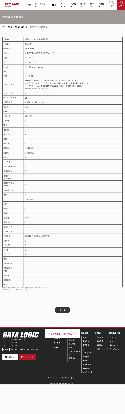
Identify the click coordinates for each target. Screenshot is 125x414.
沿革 (70, 377)
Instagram (114, 374)
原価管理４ (87, 393)
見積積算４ (87, 386)
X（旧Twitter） (115, 378)
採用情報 (102, 6)
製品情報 (73, 6)
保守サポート (88, 401)
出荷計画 (86, 374)
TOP (29, 5)
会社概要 (72, 373)
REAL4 (54, 6)
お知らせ (57, 367)
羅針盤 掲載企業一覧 (21, 27)
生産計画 (86, 370)
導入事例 (83, 4)
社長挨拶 (72, 369)
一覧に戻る (62, 310)
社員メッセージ (102, 378)
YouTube (113, 366)
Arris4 (85, 378)
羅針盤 (92, 6)
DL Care (64, 6)
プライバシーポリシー (69, 407)
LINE (112, 370)
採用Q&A (100, 374)
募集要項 (100, 370)
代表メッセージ (102, 366)
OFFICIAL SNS (114, 362)
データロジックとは (41, 4)
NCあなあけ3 (87, 382)
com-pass (86, 397)
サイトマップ (52, 407)
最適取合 (86, 390)
